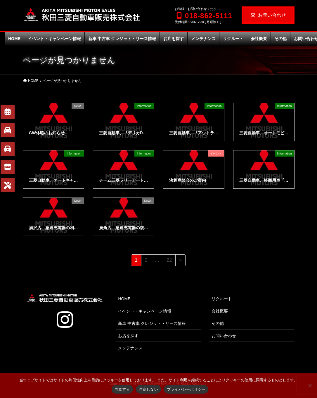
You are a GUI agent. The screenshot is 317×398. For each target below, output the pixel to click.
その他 (218, 323)
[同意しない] (310, 385)
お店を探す (128, 335)
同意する (122, 389)
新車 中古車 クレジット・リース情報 (152, 323)
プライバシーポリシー (186, 389)
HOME (124, 298)
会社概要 (220, 311)
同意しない (148, 389)
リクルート (222, 298)
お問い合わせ (268, 15)
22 (169, 261)
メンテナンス (130, 348)
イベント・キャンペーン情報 (144, 311)
